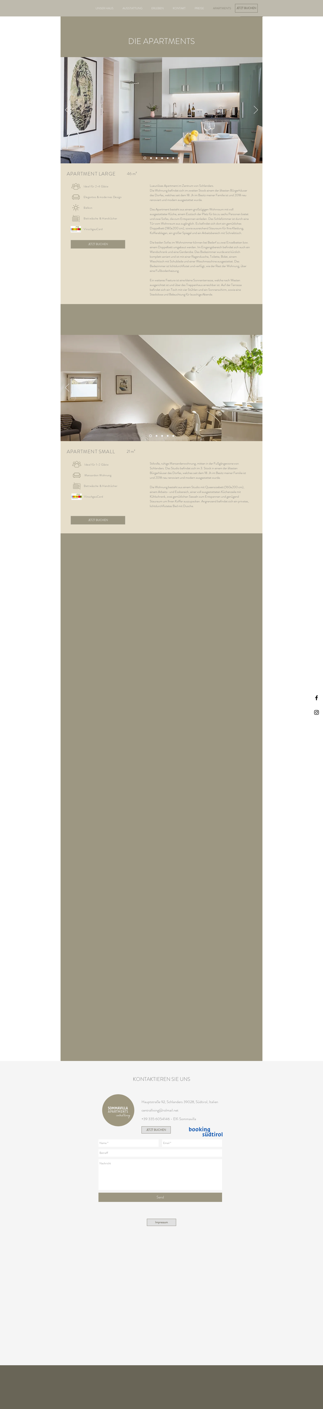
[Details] (168, 436)
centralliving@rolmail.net (160, 1110)
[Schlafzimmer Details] (168, 158)
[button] (76, 229)
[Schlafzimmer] (156, 158)
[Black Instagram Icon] (316, 712)
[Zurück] (67, 110)
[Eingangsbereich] (162, 158)
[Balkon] (179, 158)
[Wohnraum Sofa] (151, 158)
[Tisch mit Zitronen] (173, 158)
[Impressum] (161, 1222)
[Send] (160, 1197)
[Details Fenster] (156, 436)
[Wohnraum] (145, 158)
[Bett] (162, 436)
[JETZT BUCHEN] (246, 8)
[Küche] (173, 436)
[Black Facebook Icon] (316, 698)
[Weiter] (256, 110)
